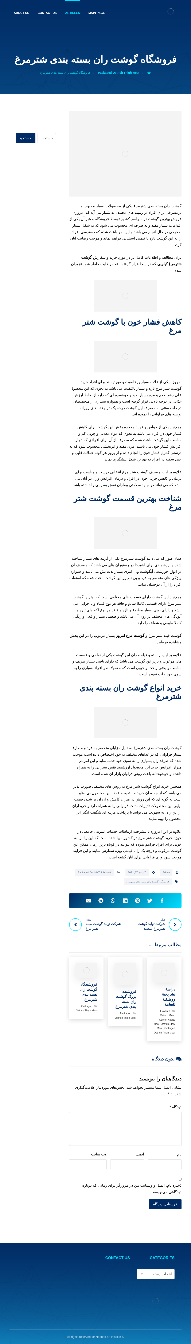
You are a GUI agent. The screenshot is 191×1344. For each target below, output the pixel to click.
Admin (166, 872)
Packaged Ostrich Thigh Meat (94, 872)
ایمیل (140, 1154)
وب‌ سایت (99, 1154)
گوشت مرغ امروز (130, 635)
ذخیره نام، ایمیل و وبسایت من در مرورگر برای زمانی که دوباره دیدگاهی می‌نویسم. (132, 1188)
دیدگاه (175, 1107)
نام (179, 1154)
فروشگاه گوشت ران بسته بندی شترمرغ (147, 881)
